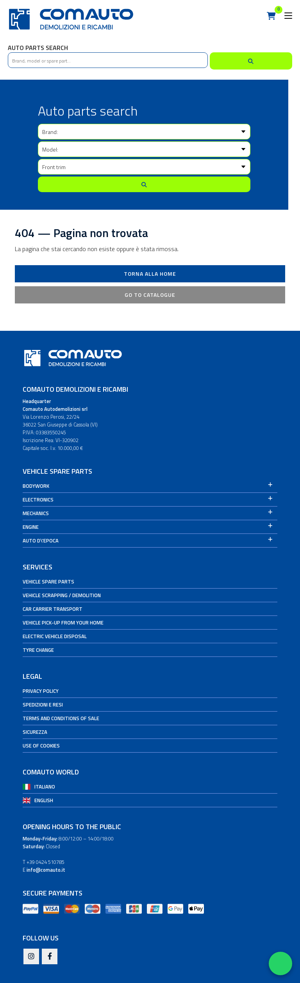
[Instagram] (31, 957)
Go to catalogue (150, 295)
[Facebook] (49, 957)
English (43, 800)
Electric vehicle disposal (55, 636)
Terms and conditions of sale (61, 718)
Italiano (44, 786)
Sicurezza (35, 732)
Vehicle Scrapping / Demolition (62, 595)
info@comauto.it (46, 870)
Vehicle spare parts (48, 581)
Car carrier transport (52, 609)
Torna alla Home (150, 273)
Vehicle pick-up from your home (63, 622)
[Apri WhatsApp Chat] (280, 963)
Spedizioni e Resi (43, 704)
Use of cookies (41, 745)
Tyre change (38, 650)
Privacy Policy (41, 691)
